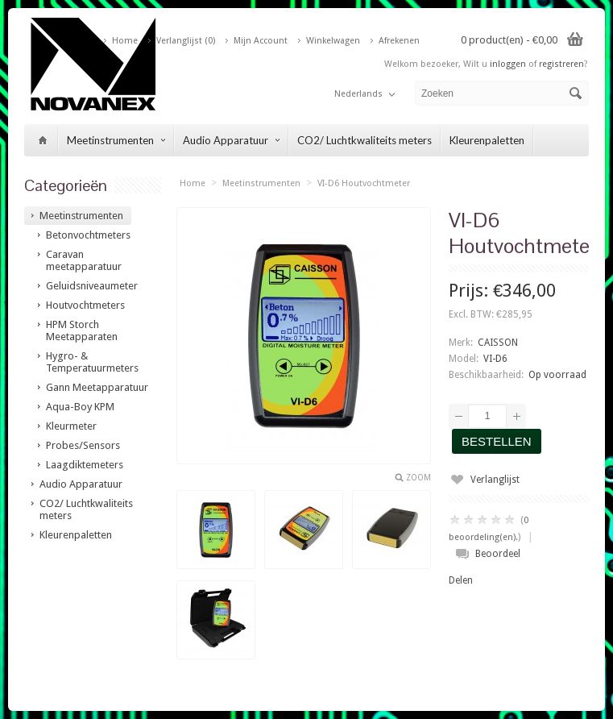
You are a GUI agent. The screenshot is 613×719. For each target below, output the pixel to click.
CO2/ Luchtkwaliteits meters (364, 140)
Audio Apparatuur (231, 140)
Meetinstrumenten (116, 140)
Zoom (418, 477)
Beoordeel (497, 553)
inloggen (508, 64)
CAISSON (498, 342)
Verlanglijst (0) (185, 40)
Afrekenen (399, 40)
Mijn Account (261, 40)
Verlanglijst (495, 479)
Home (125, 40)
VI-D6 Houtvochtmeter (363, 183)
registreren (561, 64)
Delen (461, 580)
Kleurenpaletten (486, 140)
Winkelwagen (333, 40)
